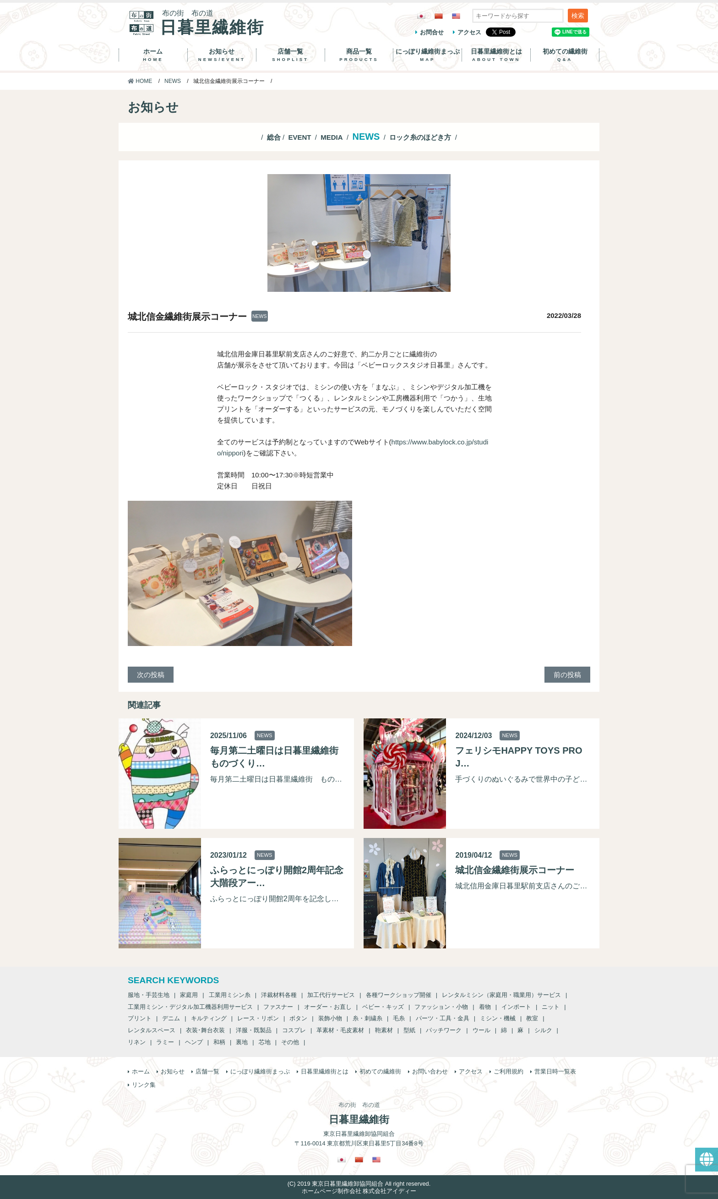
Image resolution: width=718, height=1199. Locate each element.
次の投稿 (150, 675)
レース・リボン (258, 1018)
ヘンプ (194, 1042)
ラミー (165, 1042)
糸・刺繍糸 (367, 1018)
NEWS (172, 81)
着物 (485, 1006)
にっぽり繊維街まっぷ (427, 55)
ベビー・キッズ (383, 1006)
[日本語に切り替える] (421, 16)
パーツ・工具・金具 (442, 1018)
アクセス (469, 32)
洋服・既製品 (254, 1030)
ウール (481, 1030)
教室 (532, 1018)
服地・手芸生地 (148, 994)
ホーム (153, 55)
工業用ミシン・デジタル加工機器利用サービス (190, 1006)
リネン (137, 1042)
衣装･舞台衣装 (205, 1030)
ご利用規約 (508, 1071)
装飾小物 (330, 1018)
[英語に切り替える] (456, 16)
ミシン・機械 (498, 1018)
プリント (140, 1018)
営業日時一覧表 (555, 1071)
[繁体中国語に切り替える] (438, 16)
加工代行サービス (331, 994)
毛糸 (399, 1018)
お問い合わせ (430, 1071)
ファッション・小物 (441, 1006)
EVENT (299, 137)
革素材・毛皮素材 (340, 1030)
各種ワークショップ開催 (398, 994)
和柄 (219, 1042)
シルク (543, 1030)
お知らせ (222, 55)
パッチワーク (444, 1030)
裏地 (242, 1042)
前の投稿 (567, 675)
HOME (140, 81)
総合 (274, 137)
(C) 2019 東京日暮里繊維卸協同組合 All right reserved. (359, 1183)
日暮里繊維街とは (496, 55)
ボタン (298, 1018)
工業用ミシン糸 (229, 994)
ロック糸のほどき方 (420, 137)
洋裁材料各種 (279, 994)
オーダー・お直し (328, 1006)
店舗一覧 (290, 55)
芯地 (265, 1042)
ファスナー (278, 1006)
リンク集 (144, 1084)
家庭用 (189, 994)
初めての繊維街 (565, 55)
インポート (516, 1006)
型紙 (409, 1030)
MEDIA (332, 137)
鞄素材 (384, 1030)
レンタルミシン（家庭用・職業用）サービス (501, 994)
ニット (551, 1006)
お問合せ (432, 32)
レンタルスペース (151, 1030)
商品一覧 (359, 55)
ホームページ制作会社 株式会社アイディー (359, 1191)
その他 (290, 1042)
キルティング (209, 1018)
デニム (171, 1018)
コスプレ (294, 1030)
